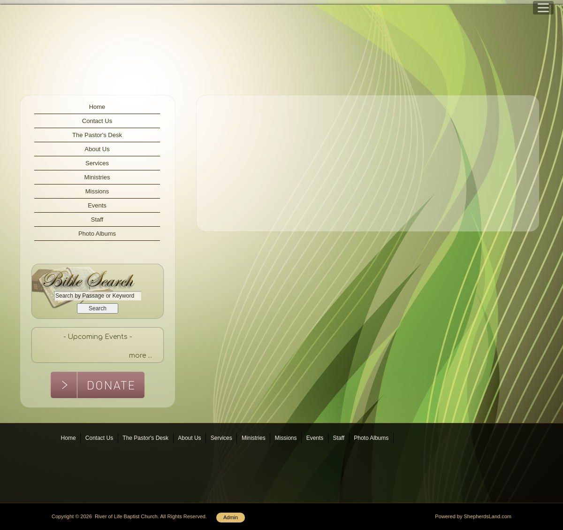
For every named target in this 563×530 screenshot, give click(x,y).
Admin (230, 517)
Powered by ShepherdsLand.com (473, 516)
